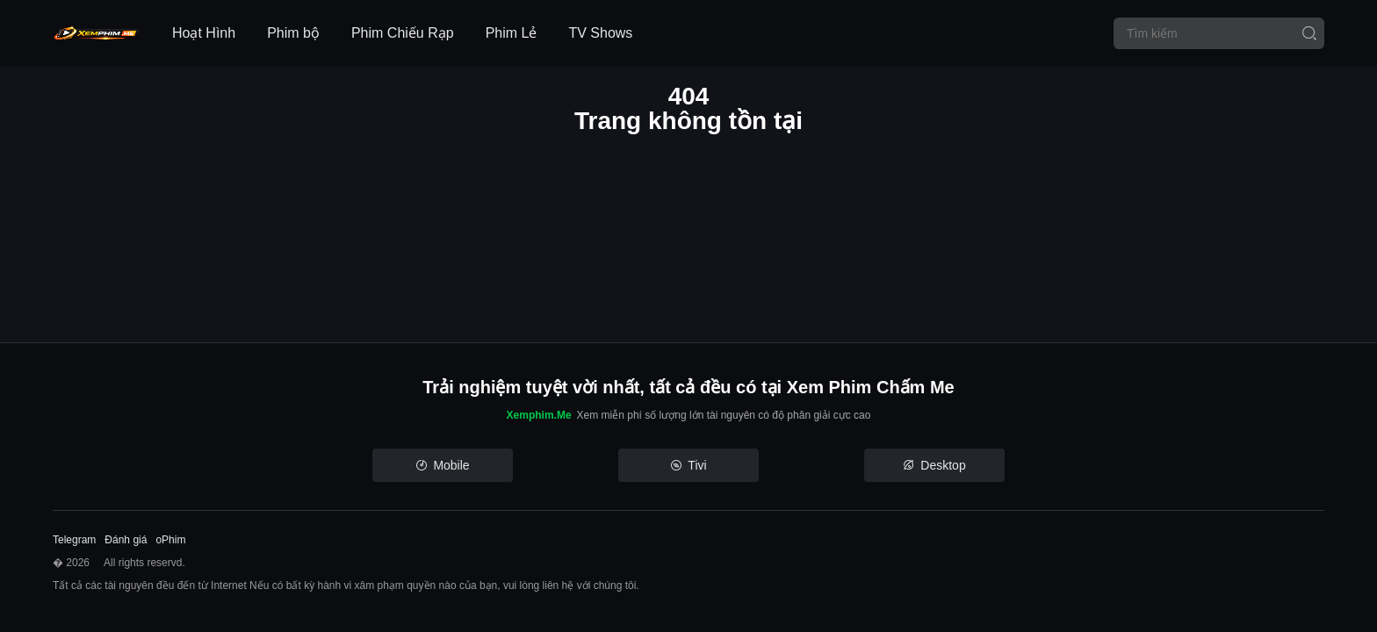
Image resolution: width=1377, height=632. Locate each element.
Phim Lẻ (511, 32)
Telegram (74, 540)
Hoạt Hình (203, 32)
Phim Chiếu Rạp (402, 32)
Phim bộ (293, 32)
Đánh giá (126, 540)
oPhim (170, 540)
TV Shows (600, 32)
